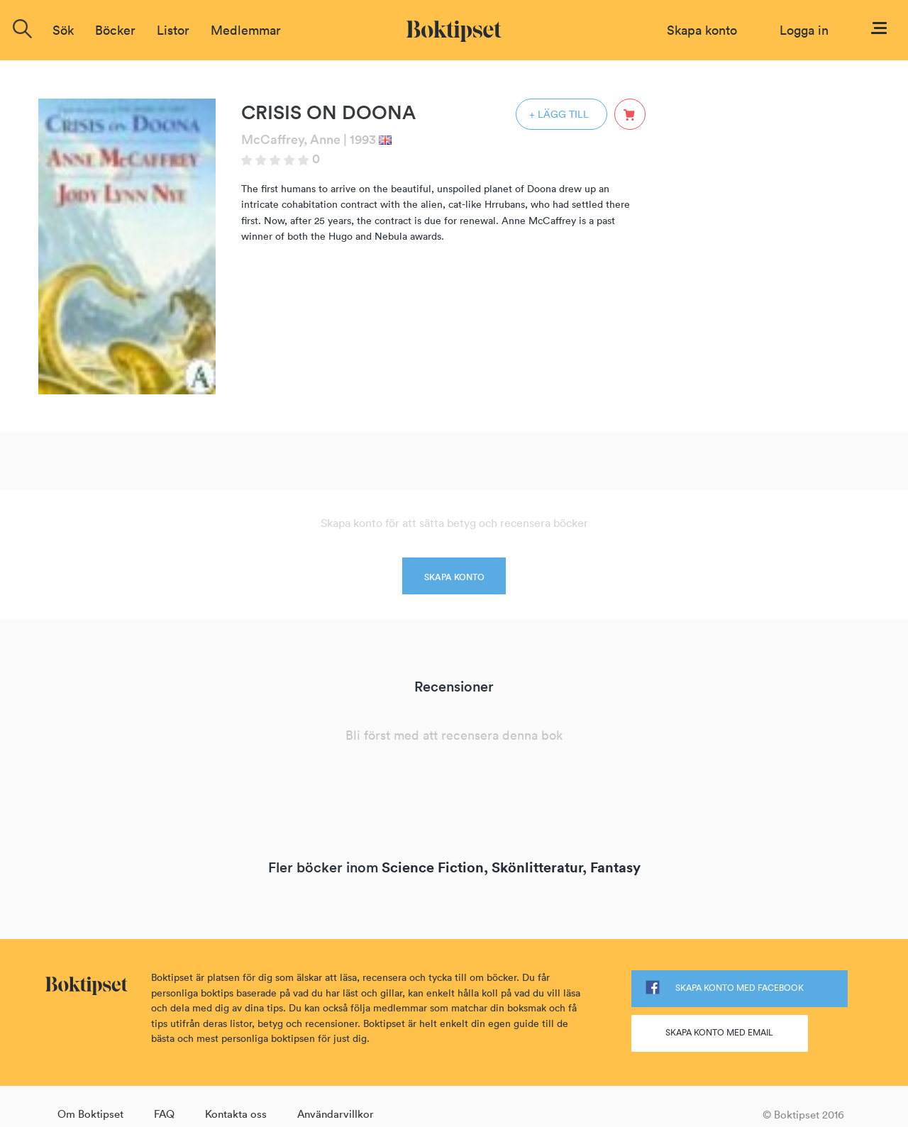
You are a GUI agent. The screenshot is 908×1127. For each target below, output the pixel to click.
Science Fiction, (435, 867)
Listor (173, 30)
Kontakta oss (236, 1114)
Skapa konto (702, 30)
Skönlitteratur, (539, 867)
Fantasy (615, 867)
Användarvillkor (335, 1114)
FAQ (164, 1114)
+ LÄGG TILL (559, 114)
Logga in (804, 30)
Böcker (115, 30)
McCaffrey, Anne (290, 139)
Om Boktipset (90, 1114)
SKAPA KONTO (454, 577)
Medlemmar (246, 30)
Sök (63, 30)
